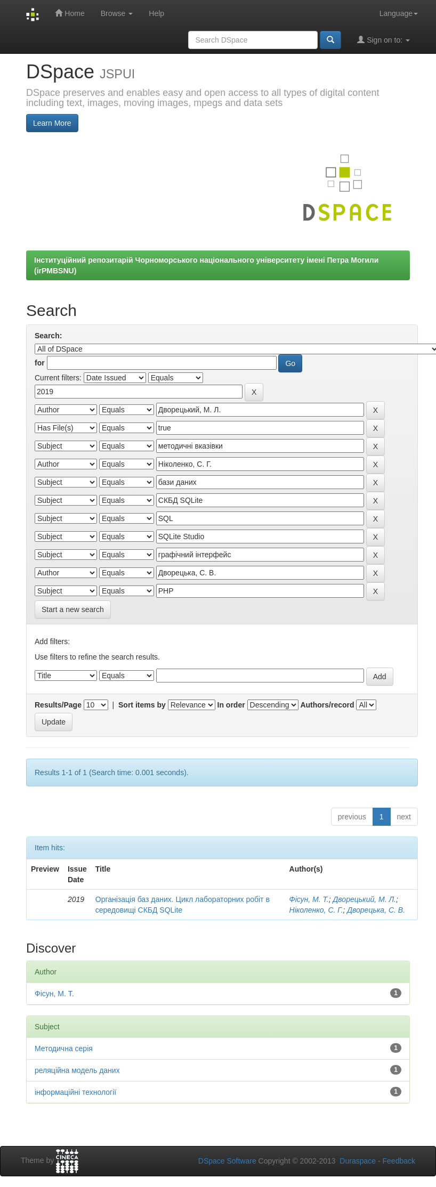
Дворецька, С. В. (376, 910)
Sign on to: (383, 39)
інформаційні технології (75, 1092)
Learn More (52, 123)
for (40, 363)
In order (231, 705)
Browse (117, 13)
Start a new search (73, 609)
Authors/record (327, 705)
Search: (48, 335)
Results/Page (58, 705)
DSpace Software (227, 1161)
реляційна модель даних (77, 1070)
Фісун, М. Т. (309, 899)
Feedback (399, 1161)
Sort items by (142, 705)
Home (69, 13)
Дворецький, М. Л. (364, 899)
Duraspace (358, 1161)
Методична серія (64, 1048)
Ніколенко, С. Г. (316, 910)
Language (399, 13)
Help (156, 13)
